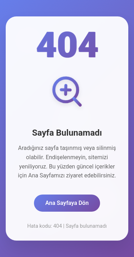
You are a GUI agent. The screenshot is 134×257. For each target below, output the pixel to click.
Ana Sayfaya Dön (67, 203)
